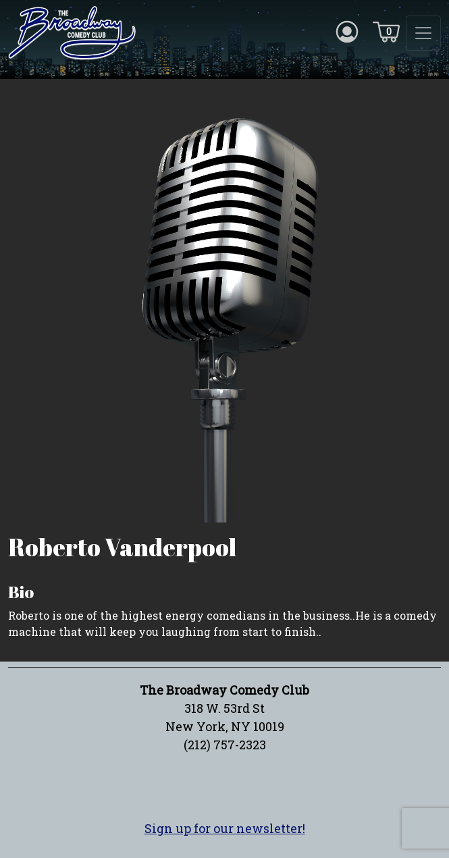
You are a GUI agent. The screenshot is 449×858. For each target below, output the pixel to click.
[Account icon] (347, 31)
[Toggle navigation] (423, 33)
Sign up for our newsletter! (224, 828)
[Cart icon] (386, 31)
